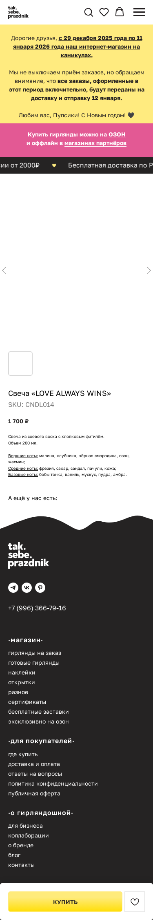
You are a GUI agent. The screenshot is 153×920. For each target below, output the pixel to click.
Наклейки (21, 672)
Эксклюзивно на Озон (38, 721)
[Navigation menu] (139, 12)
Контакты (21, 864)
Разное (18, 691)
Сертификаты (27, 701)
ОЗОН (117, 134)
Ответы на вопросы (35, 773)
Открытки (21, 682)
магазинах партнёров (95, 142)
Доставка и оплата (34, 763)
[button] (88, 12)
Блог (14, 854)
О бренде (20, 845)
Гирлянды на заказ (34, 652)
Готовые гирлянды (34, 662)
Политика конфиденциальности (53, 783)
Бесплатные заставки (38, 711)
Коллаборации (28, 835)
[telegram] (13, 588)
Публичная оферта (34, 793)
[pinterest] (40, 588)
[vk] (27, 588)
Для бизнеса (25, 825)
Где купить (23, 753)
